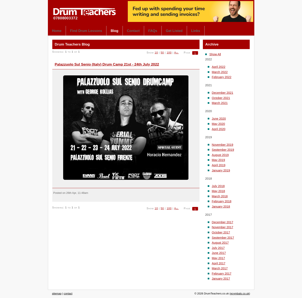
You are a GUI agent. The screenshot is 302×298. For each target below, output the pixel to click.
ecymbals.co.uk (239, 293)
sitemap (56, 293)
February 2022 (222, 77)
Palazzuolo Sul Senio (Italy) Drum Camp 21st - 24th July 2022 (107, 64)
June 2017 (219, 253)
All (176, 52)
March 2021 (220, 103)
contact (68, 293)
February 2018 (222, 201)
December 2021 (222, 92)
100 (169, 52)
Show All (215, 54)
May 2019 (218, 160)
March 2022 (220, 72)
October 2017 (221, 232)
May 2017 (218, 258)
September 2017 (223, 237)
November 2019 (222, 144)
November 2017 (222, 227)
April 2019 (218, 165)
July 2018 (218, 186)
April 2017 (218, 263)
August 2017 (220, 242)
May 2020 (218, 124)
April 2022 (218, 66)
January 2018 (221, 206)
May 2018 (218, 191)
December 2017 (222, 222)
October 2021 (221, 98)
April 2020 (218, 129)
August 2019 (220, 155)
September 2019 (223, 149)
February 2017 (222, 273)
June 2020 (219, 118)
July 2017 (218, 248)
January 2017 (221, 278)
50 (162, 52)
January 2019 (221, 170)
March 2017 (220, 268)
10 (156, 52)
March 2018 (220, 196)
